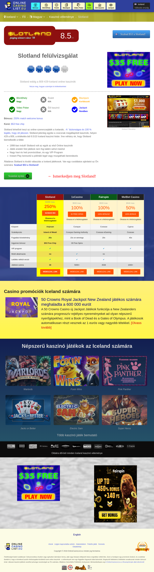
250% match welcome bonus (28, 118)
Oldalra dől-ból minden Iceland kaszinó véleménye (77, 453)
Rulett (56, 8)
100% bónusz (104, 214)
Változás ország (141, 8)
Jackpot (111, 8)
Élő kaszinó (99, 8)
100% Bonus (130, 214)
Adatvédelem (81, 544)
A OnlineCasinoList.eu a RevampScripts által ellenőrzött (124, 562)
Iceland (11, 16)
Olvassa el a (77, 219)
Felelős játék (92, 544)
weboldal (50, 272)
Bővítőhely (46, 8)
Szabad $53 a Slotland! (133, 34)
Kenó (89, 8)
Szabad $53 (50, 213)
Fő (24, 16)
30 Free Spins (77, 214)
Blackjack (66, 8)
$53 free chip (17, 124)
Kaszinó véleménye (61, 16)
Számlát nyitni (16, 175)
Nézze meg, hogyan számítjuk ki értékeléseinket (48, 87)
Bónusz (35, 8)
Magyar (37, 16)
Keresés (101, 544)
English (77, 534)
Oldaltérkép (77, 547)
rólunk (50, 544)
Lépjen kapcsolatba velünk (64, 544)
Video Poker (78, 8)
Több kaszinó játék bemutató (77, 435)
